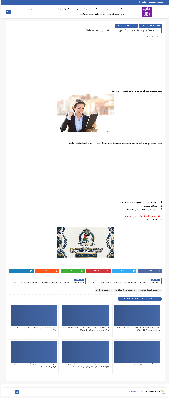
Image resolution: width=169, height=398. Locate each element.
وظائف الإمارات (68, 9)
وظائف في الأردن (102, 290)
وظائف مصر (55, 9)
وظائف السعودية (95, 9)
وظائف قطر (81, 9)
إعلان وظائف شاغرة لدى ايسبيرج (145, 364)
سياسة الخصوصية (154, 2)
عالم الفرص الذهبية (114, 14)
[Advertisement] (84, 64)
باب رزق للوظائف (132, 392)
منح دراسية (43, 9)
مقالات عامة (99, 14)
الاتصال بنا (142, 2)
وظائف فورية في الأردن (125, 26)
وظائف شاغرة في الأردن (113, 9)
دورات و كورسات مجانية (26, 9)
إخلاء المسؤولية (85, 14)
